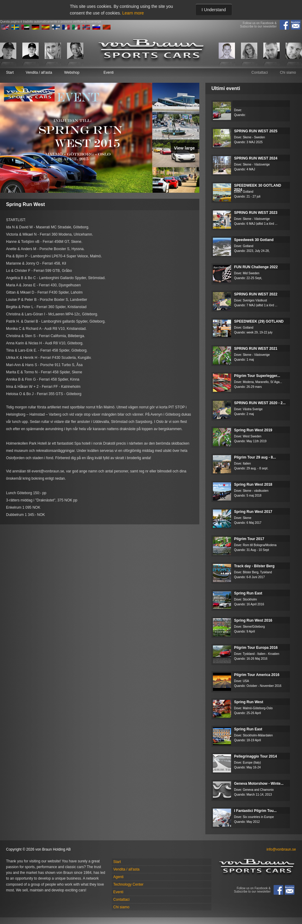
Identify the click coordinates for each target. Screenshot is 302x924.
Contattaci (260, 72)
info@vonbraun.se (281, 849)
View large (184, 148)
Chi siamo (288, 72)
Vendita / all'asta (39, 72)
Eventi (109, 72)
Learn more (133, 13)
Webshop (71, 72)
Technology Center (128, 884)
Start (10, 72)
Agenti (118, 877)
